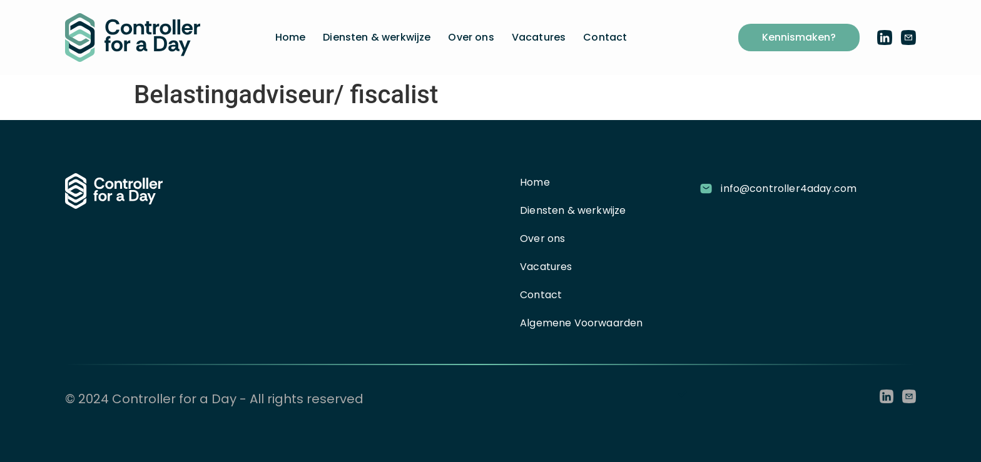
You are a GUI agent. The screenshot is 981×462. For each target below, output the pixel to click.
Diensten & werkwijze (376, 37)
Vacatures (539, 37)
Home (290, 37)
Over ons (471, 37)
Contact (605, 37)
